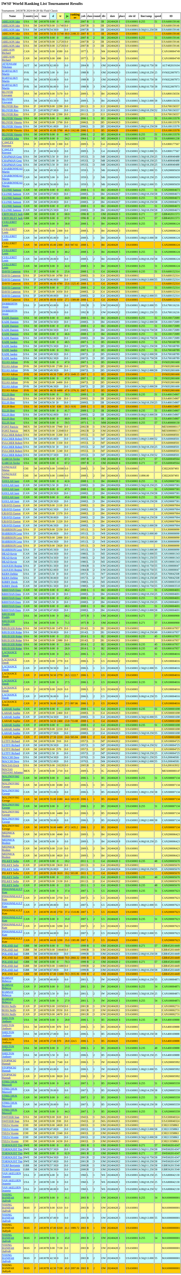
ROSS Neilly (9, 1006)
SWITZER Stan (10, 1117)
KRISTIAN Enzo (11, 590)
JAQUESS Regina (12, 565)
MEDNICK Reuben (8, 834)
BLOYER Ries (10, 106)
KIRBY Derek (10, 581)
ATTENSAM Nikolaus (9, 65)
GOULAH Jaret (10, 481)
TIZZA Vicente (10, 1125)
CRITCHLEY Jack (12, 214)
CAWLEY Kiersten (7, 144)
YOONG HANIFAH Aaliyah (8, 1197)
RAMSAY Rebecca (7, 979)
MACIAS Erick (10, 765)
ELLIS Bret (8, 394)
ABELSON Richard (8, 51)
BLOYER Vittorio (12, 118)
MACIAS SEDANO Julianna (12, 771)
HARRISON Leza (12, 529)
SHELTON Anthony (8, 1020)
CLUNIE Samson (11, 189)
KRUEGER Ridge (12, 628)
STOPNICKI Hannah (9, 1062)
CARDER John (10, 138)
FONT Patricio (10, 426)
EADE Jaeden (9, 342)
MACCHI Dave (10, 757)
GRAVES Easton (11, 505)
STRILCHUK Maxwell (9, 1083)
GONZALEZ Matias (9, 468)
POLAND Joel (10, 945)
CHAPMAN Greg (12, 156)
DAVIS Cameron (11, 271)
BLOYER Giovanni (7, 94)
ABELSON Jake (11, 21)
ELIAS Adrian (10, 362)
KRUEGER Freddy (8, 616)
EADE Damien (10, 317)
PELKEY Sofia (10, 861)
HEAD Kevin (9, 553)
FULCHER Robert (12, 434)
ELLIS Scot (8, 422)
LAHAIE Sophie (11, 708)
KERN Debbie (10, 573)
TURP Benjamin (11, 1165)
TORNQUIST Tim (12, 1145)
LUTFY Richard (11, 741)
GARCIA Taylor (11, 459)
